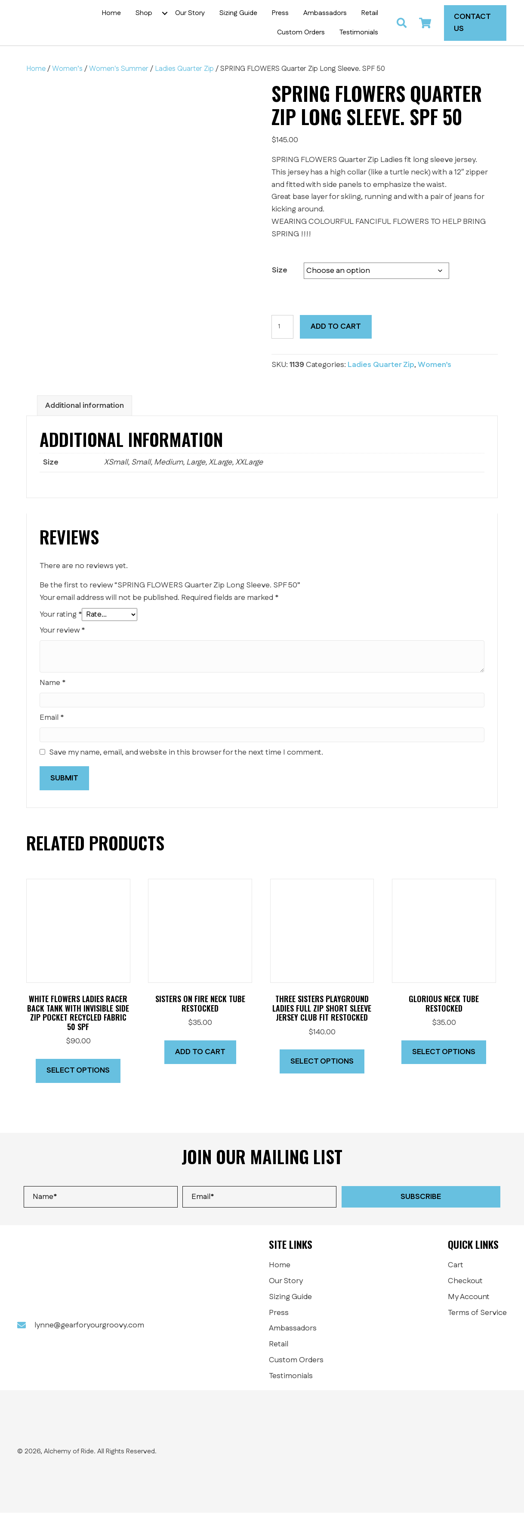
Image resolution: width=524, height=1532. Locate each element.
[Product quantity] (282, 346)
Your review (62, 650)
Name (52, 702)
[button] (170, 22)
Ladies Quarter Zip (184, 88)
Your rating (61, 634)
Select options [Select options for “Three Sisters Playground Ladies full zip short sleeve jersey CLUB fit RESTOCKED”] (322, 1080)
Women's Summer (118, 88)
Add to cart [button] (200, 1071)
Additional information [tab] (84, 425)
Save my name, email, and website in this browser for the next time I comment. (186, 771)
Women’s (67, 88)
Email (52, 737)
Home (36, 88)
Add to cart (336, 346)
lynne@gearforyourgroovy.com (89, 1345)
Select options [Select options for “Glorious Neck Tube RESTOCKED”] (443, 1071)
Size (279, 289)
